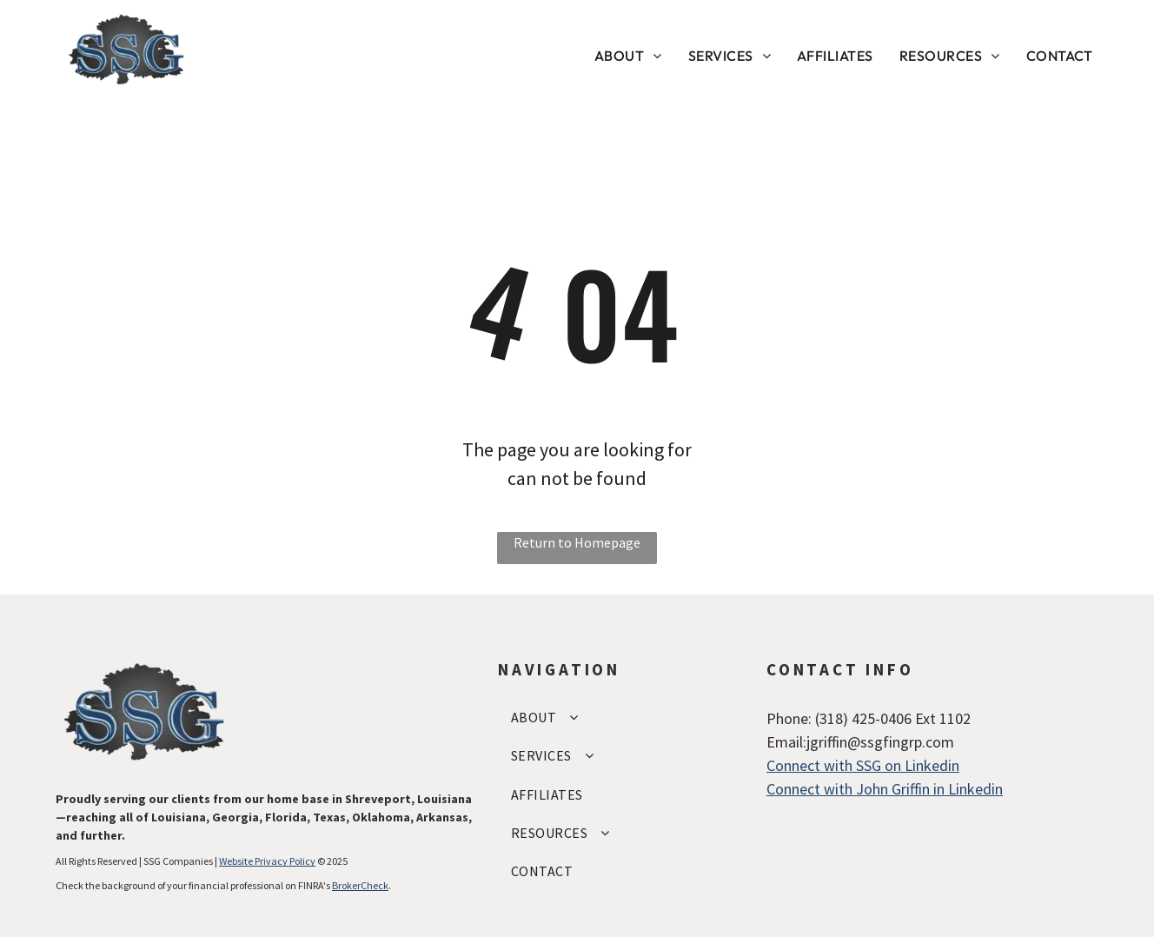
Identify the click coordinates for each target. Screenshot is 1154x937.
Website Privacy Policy (267, 860)
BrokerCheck (360, 885)
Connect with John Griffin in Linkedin (884, 789)
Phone (787, 718)
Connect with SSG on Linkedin (862, 765)
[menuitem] (628, 55)
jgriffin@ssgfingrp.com (880, 742)
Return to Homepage (577, 542)
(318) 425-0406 (863, 718)
